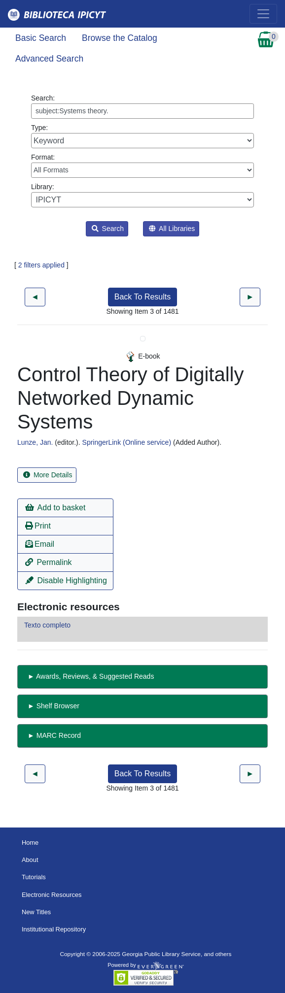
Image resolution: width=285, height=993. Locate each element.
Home (30, 842)
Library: (142, 195)
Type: (142, 136)
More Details (47, 475)
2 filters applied (41, 265)
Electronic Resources (52, 894)
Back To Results (142, 297)
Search (108, 228)
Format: (142, 165)
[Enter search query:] (142, 111)
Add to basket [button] (55, 507)
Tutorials (34, 877)
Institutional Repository (54, 929)
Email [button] (39, 544)
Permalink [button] (48, 562)
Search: (142, 106)
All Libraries (172, 228)
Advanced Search (49, 59)
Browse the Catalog (119, 38)
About (30, 859)
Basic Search (40, 38)
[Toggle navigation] (263, 14)
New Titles (36, 912)
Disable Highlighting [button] (66, 580)
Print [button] (38, 526)
